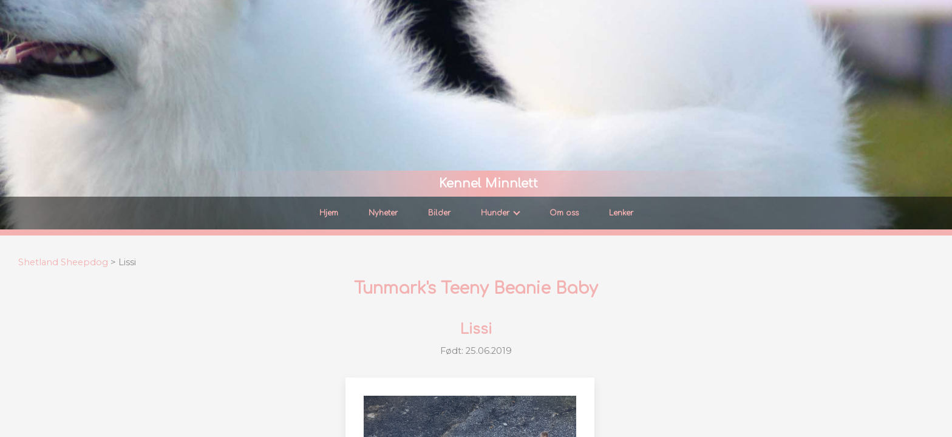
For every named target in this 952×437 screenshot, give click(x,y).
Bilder (439, 213)
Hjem (328, 213)
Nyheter (383, 213)
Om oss (564, 213)
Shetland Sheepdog (63, 262)
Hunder (500, 212)
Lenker (621, 213)
